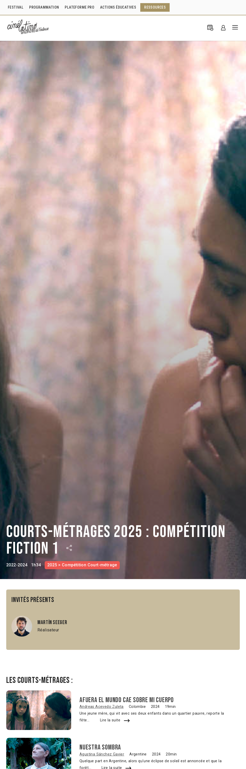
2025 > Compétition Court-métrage (82, 564)
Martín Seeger (52, 622)
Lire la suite (110, 720)
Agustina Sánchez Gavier (101, 754)
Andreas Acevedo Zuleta (101, 706)
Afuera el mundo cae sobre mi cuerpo (126, 700)
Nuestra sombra (100, 747)
